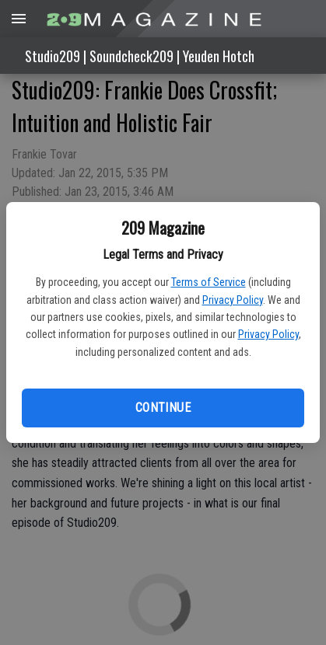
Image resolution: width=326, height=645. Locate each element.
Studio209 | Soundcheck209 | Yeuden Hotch (139, 56)
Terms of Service (208, 282)
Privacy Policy (232, 300)
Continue (163, 407)
